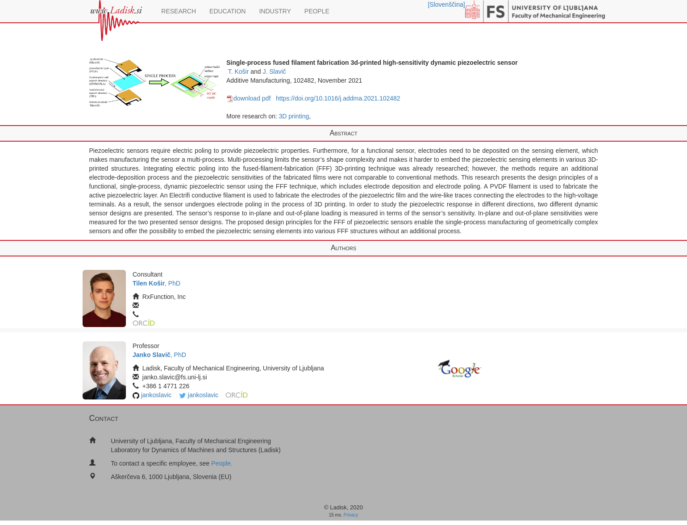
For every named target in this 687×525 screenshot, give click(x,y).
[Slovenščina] (446, 4)
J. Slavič (274, 71)
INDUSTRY (275, 11)
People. (221, 463)
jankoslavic (156, 395)
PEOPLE (316, 11)
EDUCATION (227, 11)
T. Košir (238, 71)
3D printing (294, 116)
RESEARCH (178, 11)
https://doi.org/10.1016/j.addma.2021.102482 (338, 98)
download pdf (248, 98)
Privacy (351, 514)
